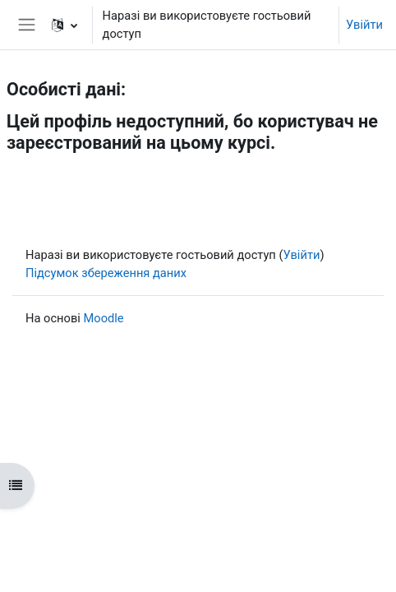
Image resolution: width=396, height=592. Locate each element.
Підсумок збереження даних (105, 273)
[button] (64, 24)
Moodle (103, 318)
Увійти (364, 24)
